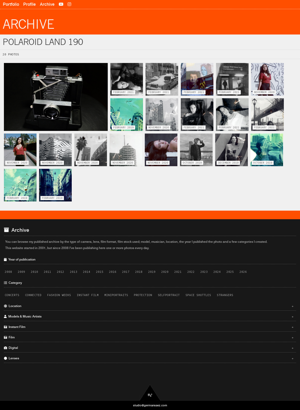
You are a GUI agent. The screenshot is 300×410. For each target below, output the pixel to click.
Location (148, 306)
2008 (8, 272)
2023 (204, 272)
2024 (217, 272)
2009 (21, 272)
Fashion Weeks (59, 295)
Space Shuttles (198, 295)
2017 (125, 272)
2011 (47, 272)
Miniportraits (116, 295)
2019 (151, 272)
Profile (29, 4)
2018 (138, 272)
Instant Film (88, 295)
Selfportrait (169, 295)
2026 (243, 272)
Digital (148, 348)
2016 (112, 272)
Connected (33, 295)
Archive (47, 4)
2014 (86, 272)
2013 (73, 272)
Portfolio (11, 4)
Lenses (148, 358)
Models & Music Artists (148, 316)
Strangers (225, 295)
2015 (99, 272)
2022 (191, 272)
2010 (34, 272)
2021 (178, 272)
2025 (230, 272)
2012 (60, 272)
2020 (165, 272)
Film (148, 337)
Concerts (12, 295)
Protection (143, 295)
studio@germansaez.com (150, 405)
